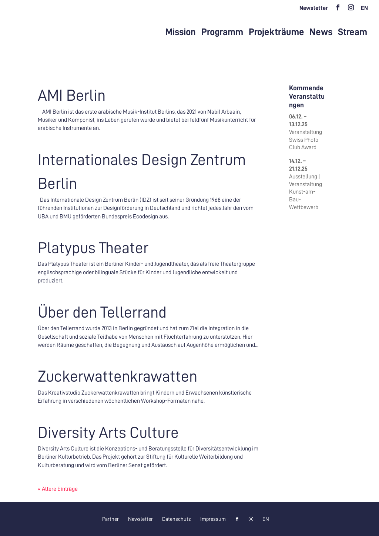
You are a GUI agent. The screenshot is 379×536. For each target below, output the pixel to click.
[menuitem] (364, 10)
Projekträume (276, 32)
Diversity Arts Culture (108, 432)
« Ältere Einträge (58, 489)
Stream (352, 32)
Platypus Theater (93, 248)
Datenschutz (176, 519)
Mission (180, 32)
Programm (222, 32)
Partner (110, 519)
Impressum (213, 519)
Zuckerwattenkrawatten (117, 376)
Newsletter (313, 8)
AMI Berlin (71, 95)
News (320, 32)
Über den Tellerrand (102, 312)
